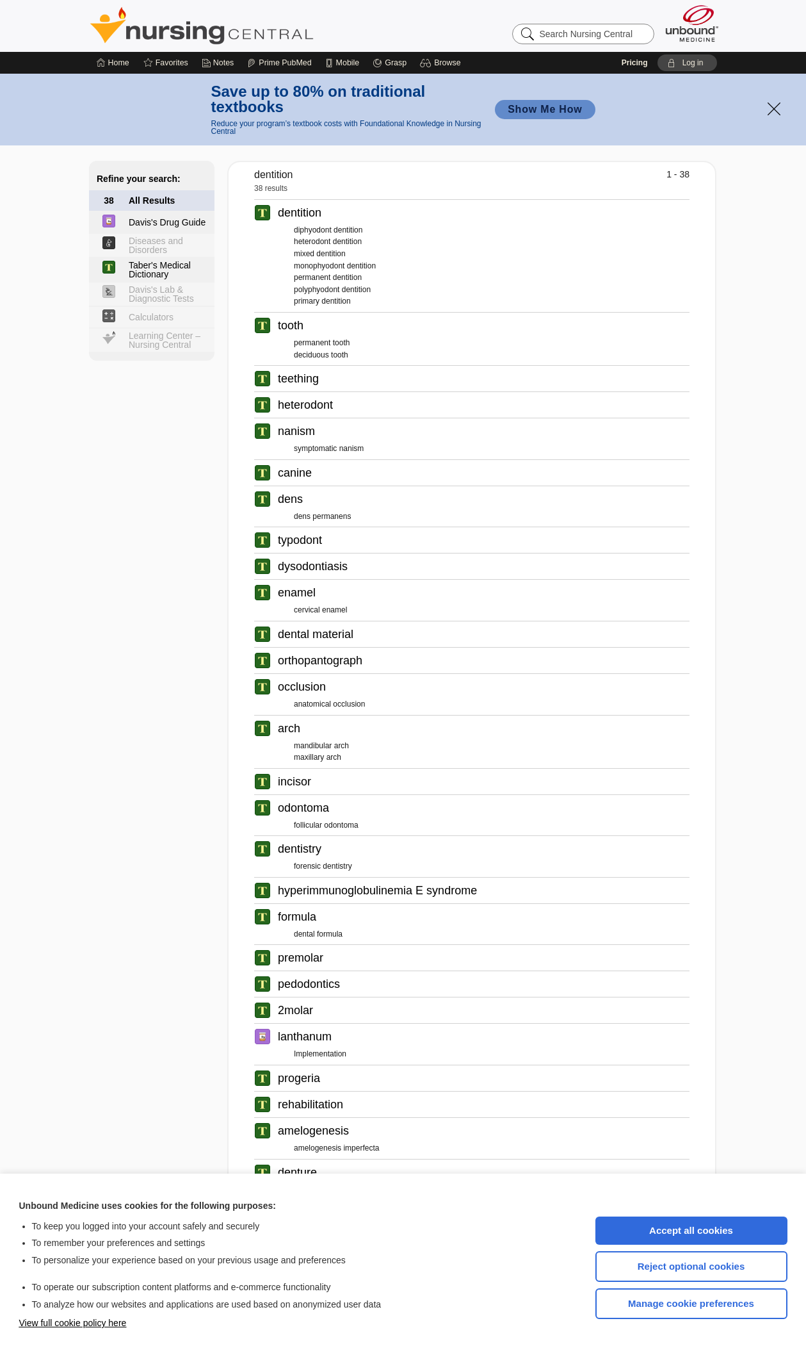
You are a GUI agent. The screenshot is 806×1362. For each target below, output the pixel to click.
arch (289, 728)
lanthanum (305, 1036)
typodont (300, 540)
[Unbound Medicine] (692, 23)
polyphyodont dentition (332, 289)
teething (298, 378)
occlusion (302, 686)
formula (297, 916)
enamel (297, 592)
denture (297, 1172)
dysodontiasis (313, 566)
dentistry (299, 848)
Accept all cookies (691, 1230)
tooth (290, 325)
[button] (442, 63)
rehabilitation (310, 1104)
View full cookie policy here (73, 1323)
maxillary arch (317, 757)
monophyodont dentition (335, 265)
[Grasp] (390, 63)
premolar (300, 957)
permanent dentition (328, 277)
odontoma (303, 807)
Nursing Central (250, 25)
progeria (299, 1078)
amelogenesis (313, 1130)
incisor (294, 781)
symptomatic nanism (329, 448)
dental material (315, 634)
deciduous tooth (321, 354)
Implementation (320, 1053)
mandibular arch (321, 745)
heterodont (305, 404)
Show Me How (545, 109)
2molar (295, 1010)
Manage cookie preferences (691, 1303)
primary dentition (322, 301)
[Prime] (279, 63)
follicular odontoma (326, 825)
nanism (296, 431)
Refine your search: (139, 179)
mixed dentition (320, 253)
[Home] (113, 63)
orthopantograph (320, 660)
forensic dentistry (323, 866)
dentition (299, 212)
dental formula (318, 934)
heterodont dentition (328, 241)
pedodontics (309, 984)
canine (295, 472)
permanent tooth (322, 342)
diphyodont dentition (328, 230)
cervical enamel (320, 609)
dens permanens (322, 516)
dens (290, 499)
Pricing (635, 62)
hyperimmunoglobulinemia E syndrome (377, 890)
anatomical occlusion (329, 704)
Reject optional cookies (691, 1266)
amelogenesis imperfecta (336, 1148)
